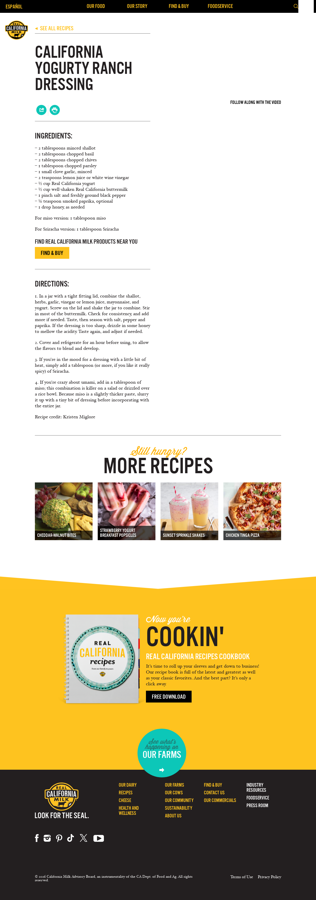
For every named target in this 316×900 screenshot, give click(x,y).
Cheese (125, 800)
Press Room (257, 805)
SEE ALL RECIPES (54, 28)
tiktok (71, 838)
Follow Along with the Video (255, 102)
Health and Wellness (129, 810)
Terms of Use (241, 876)
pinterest (59, 838)
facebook (37, 838)
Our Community (179, 800)
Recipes (126, 792)
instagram (47, 838)
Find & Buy (179, 6)
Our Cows (174, 792)
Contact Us (214, 792)
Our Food (96, 6)
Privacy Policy (269, 876)
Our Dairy (128, 785)
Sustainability (178, 808)
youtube (98, 838)
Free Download (169, 697)
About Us (173, 815)
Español (14, 6)
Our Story (137, 6)
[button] (308, 6)
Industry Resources (256, 787)
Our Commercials (220, 800)
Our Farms (174, 785)
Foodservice (220, 6)
